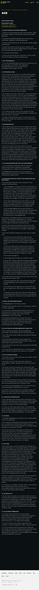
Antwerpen (10, 573)
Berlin (20, 573)
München (29, 573)
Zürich (7, 576)
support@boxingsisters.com (9, 26)
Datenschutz (10, 582)
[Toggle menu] (37, 2)
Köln (24, 573)
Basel (16, 573)
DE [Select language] (33, 2)
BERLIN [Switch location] (27, 2)
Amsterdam (4, 573)
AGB (16, 582)
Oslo (34, 573)
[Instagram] (16, 584)
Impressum (4, 582)
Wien (3, 576)
